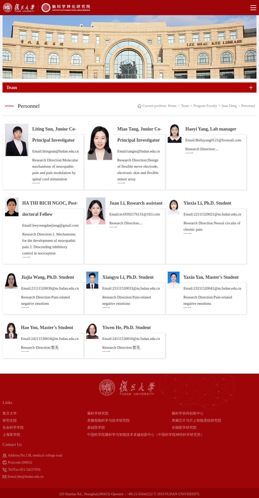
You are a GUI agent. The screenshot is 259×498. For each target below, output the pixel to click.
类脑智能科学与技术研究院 (108, 420)
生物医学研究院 (184, 427)
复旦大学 (10, 413)
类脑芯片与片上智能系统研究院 (196, 420)
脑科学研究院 (98, 413)
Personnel (248, 106)
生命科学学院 (13, 427)
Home (172, 106)
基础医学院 (96, 427)
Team (185, 106)
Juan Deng (229, 106)
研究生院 (10, 420)
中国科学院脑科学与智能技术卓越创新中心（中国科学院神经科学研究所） (145, 435)
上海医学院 (11, 435)
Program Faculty (205, 106)
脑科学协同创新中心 (188, 413)
